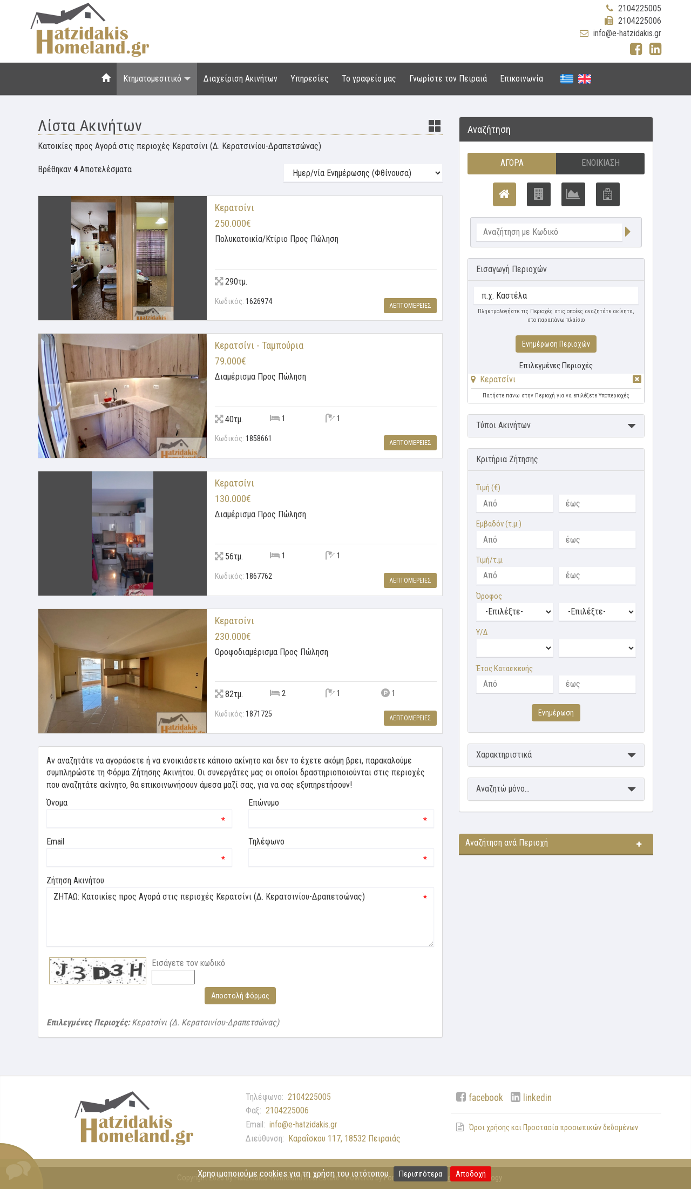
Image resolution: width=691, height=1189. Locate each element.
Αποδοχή (471, 1174)
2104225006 (639, 21)
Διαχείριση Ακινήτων (240, 78)
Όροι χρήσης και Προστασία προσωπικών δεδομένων (553, 1127)
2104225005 (639, 8)
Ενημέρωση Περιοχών (556, 344)
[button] (493, 379)
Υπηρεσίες (309, 78)
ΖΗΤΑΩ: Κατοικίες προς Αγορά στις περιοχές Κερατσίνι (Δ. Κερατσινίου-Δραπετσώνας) (240, 917)
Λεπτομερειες (410, 305)
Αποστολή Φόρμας (240, 995)
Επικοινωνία (521, 78)
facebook (486, 1097)
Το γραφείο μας (369, 78)
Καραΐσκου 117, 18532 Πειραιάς (344, 1138)
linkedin (537, 1097)
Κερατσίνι (498, 379)
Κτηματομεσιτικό (157, 78)
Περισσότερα (420, 1174)
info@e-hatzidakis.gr (627, 33)
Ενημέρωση (556, 712)
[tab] (556, 381)
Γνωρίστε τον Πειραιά (448, 78)
